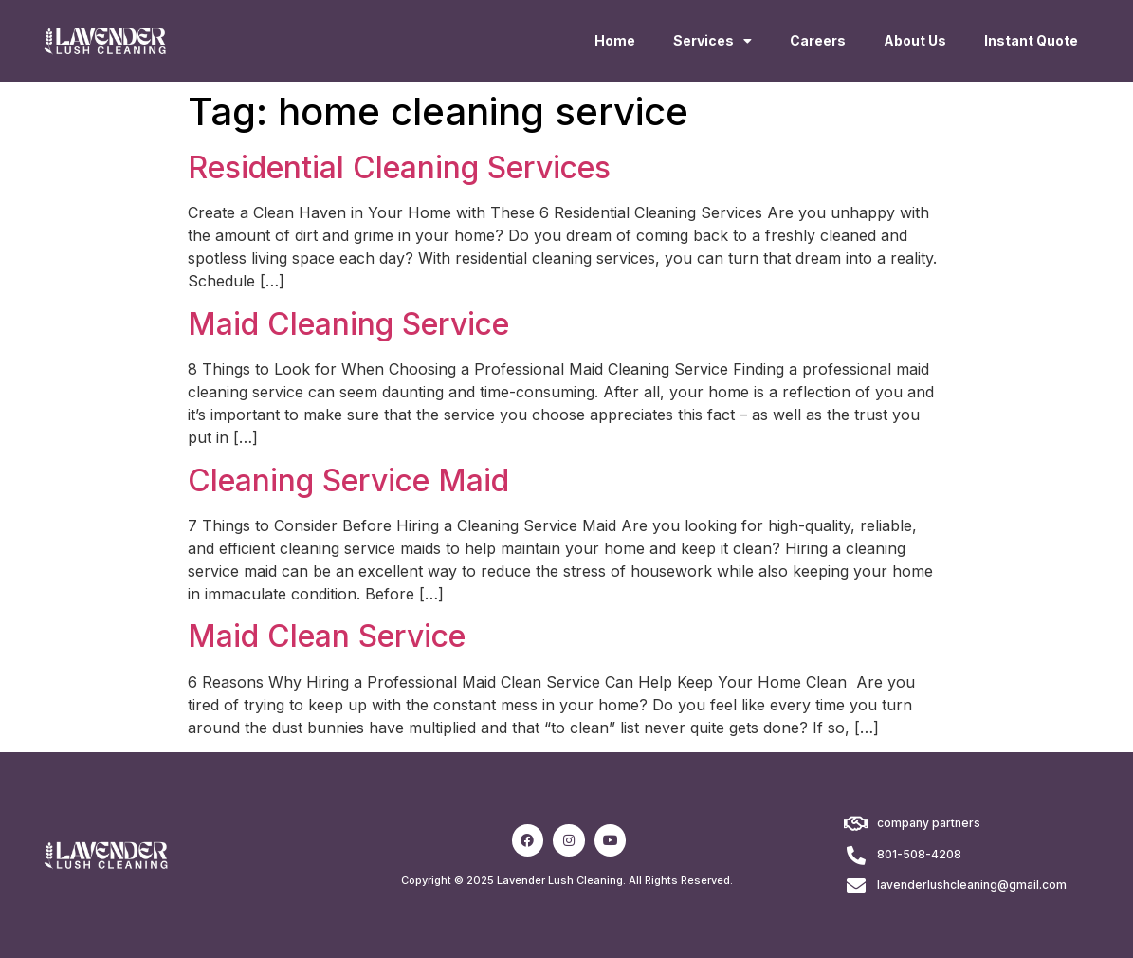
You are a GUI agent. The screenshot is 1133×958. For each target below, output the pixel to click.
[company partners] (856, 824)
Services (712, 41)
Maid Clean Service (327, 635)
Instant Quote (1031, 40)
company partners (928, 823)
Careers (818, 40)
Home (614, 40)
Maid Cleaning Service (348, 323)
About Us (915, 40)
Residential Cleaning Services (399, 167)
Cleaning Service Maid (348, 480)
